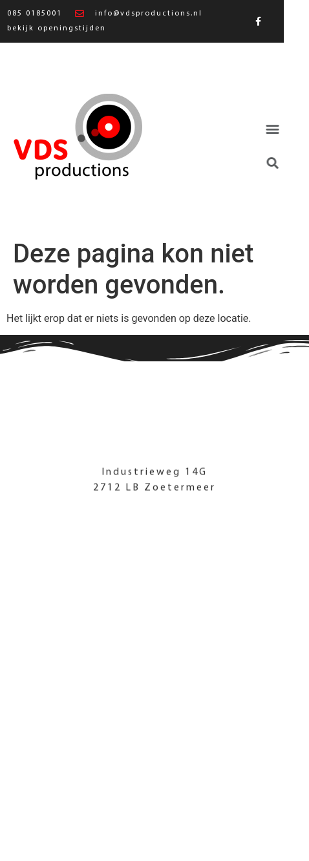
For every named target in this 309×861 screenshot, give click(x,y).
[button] (267, 129)
